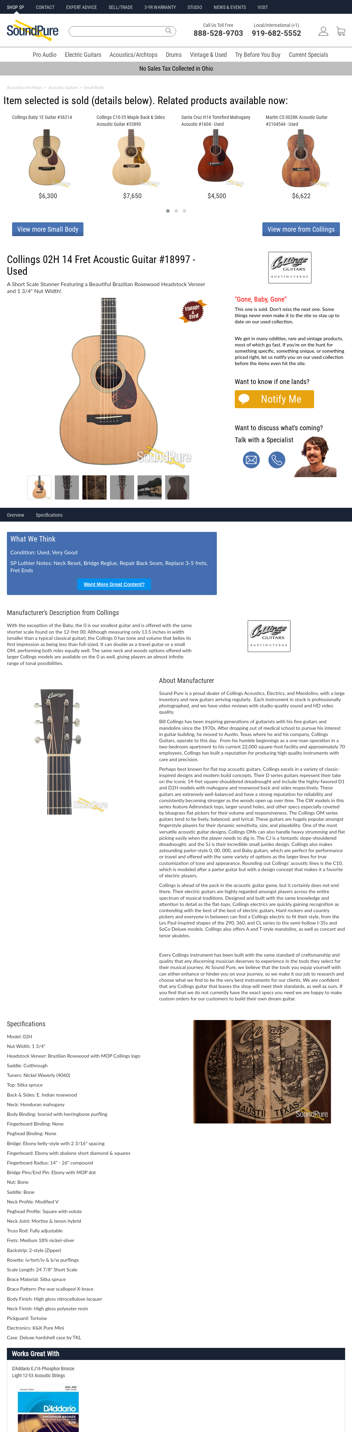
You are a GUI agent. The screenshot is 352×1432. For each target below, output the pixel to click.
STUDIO (195, 7)
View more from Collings (301, 229)
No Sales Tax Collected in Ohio (176, 68)
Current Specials (308, 54)
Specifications (49, 515)
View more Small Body (47, 229)
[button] (168, 211)
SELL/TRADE (121, 7)
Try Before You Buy (258, 54)
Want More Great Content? (114, 584)
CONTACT (45, 7)
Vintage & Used (208, 54)
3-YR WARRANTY (160, 7)
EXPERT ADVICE (81, 7)
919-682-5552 (276, 33)
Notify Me (281, 399)
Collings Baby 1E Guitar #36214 (42, 117)
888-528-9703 (218, 33)
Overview (15, 515)
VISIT (263, 7)
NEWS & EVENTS (230, 7)
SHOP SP (15, 7)
